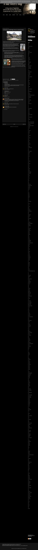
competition (29, 124)
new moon (29, 314)
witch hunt (29, 491)
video (28, 464)
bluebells (29, 86)
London (29, 269)
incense (29, 246)
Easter (28, 164)
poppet (29, 358)
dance (28, 136)
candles (29, 101)
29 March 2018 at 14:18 (7, 93)
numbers (29, 321)
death (28, 141)
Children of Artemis (30, 114)
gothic (28, 219)
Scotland (29, 403)
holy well (29, 239)
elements (29, 168)
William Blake (29, 485)
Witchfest (29, 497)
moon (28, 299)
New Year (29, 315)
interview (29, 251)
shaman (29, 413)
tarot (28, 448)
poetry (28, 352)
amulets (29, 58)
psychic (29, 371)
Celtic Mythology (30, 108)
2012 (28, 43)
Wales (28, 469)
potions (29, 360)
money (28, 297)
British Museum (29, 91)
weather (29, 476)
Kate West (29, 256)
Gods (28, 217)
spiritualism (29, 424)
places (28, 347)
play (28, 349)
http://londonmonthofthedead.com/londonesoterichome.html (19, 64)
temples (29, 452)
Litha (28, 267)
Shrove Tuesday (30, 415)
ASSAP (29, 70)
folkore (28, 197)
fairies (28, 180)
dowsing (29, 152)
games (28, 208)
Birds (28, 81)
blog (28, 85)
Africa (28, 48)
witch (28, 490)
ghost (28, 212)
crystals (29, 131)
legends (29, 263)
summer (29, 436)
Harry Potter (29, 228)
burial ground (29, 96)
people (28, 341)
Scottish (29, 404)
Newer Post (4, 124)
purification (29, 375)
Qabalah (29, 376)
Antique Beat (13, 44)
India (28, 247)
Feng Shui (29, 186)
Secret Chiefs (29, 409)
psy (28, 370)
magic (28, 277)
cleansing (29, 119)
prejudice (29, 363)
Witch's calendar (30, 492)
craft (28, 129)
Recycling (29, 382)
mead (28, 287)
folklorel (29, 196)
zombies (29, 508)
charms (29, 112)
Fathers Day (29, 184)
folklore (29, 195)
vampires (29, 463)
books (28, 90)
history (28, 236)
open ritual (29, 326)
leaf (28, 261)
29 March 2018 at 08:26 (7, 89)
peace (28, 337)
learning (29, 262)
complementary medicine (31, 125)
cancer (28, 98)
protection (29, 369)
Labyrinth (29, 258)
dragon (29, 153)
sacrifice (29, 398)
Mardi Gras (29, 282)
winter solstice (29, 487)
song (28, 420)
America (29, 57)
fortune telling (29, 201)
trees (28, 459)
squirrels (29, 426)
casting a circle (29, 103)
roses (28, 391)
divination (29, 146)
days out (29, 140)
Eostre (28, 174)
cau (28, 107)
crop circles (29, 130)
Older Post (24, 124)
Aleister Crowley (30, 52)
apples (28, 64)
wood (28, 502)
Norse (28, 319)
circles (28, 118)
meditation (29, 288)
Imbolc (28, 245)
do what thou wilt (30, 147)
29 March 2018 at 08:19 (7, 86)
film (28, 190)
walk (28, 470)
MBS (28, 286)
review (28, 386)
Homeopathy (29, 240)
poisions (29, 353)
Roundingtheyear (30, 392)
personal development (30, 343)
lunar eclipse (29, 275)
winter (28, 486)
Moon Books (15, 66)
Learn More (33, 1)
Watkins (29, 475)
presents (29, 365)
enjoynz (21, 548)
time (28, 457)
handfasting (29, 225)
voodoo (29, 468)
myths (28, 309)
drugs (28, 158)
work (28, 503)
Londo (28, 268)
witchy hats (29, 498)
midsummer (29, 293)
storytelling (29, 435)
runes (28, 393)
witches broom (29, 496)
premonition (29, 364)
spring (28, 425)
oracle (28, 327)
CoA (28, 120)
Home (14, 124)
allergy (28, 53)
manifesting (29, 281)
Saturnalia (29, 402)
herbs (28, 235)
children (29, 113)
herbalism (29, 234)
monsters (29, 298)
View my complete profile (31, 33)
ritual (28, 387)
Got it (36, 1)
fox (28, 202)
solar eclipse (29, 419)
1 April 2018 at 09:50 (6, 104)
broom (28, 92)
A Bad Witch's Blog (30, 46)
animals (29, 63)
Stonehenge (29, 431)
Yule (28, 507)
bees (28, 79)
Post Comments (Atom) (15, 126)
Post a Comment (5, 109)
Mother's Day (29, 304)
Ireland (29, 252)
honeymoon (29, 241)
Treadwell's (29, 458)
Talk (28, 446)
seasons (29, 408)
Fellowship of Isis (30, 185)
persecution (29, 342)
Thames (29, 453)
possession (29, 359)
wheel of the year (30, 479)
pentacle (29, 338)
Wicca (28, 480)
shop (28, 414)
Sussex (29, 442)
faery (28, 179)
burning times (29, 97)
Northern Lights (29, 320)
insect (28, 250)
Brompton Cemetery (12, 46)
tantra (28, 447)
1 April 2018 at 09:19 (6, 101)
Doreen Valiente (30, 151)
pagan (28, 330)
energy (29, 169)
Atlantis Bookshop (30, 76)
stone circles (29, 430)
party (28, 336)
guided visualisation (30, 223)
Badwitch (32, 29)
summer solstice (30, 437)
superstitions (29, 441)
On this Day (29, 325)
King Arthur (29, 257)
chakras (29, 109)
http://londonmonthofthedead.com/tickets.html (17, 59)
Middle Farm (29, 292)
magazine (29, 276)
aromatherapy (29, 68)
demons (29, 142)
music (28, 308)
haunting (29, 229)
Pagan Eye (29, 331)
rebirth (28, 380)
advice (28, 47)
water (28, 474)
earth (28, 162)
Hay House (29, 230)
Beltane (29, 80)
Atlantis (29, 75)
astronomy (29, 74)
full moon (29, 206)
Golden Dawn (29, 218)
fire (28, 191)
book (28, 87)
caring (28, 102)
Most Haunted (29, 303)
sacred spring (29, 397)
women (29, 501)
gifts (28, 213)
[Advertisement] (19, 21)
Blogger (25, 548)
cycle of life (29, 135)
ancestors (29, 59)
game (28, 207)
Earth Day (29, 163)
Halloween (29, 224)
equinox (29, 175)
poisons (29, 354)
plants (28, 348)
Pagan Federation (30, 332)
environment (29, 173)
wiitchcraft (29, 481)
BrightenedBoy (6, 98)
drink (28, 157)
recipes (29, 381)
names (28, 310)
